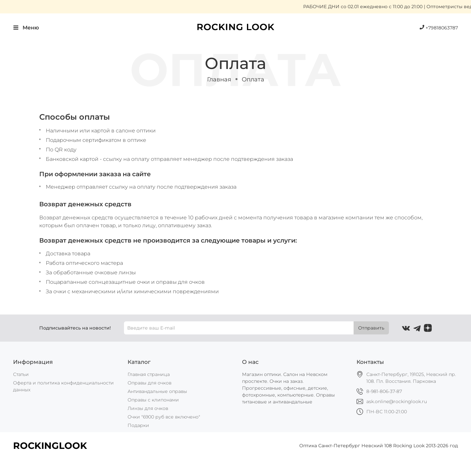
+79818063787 (439, 28)
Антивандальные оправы (157, 391)
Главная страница (149, 374)
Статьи (21, 374)
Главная (219, 79)
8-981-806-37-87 (384, 391)
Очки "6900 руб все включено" (164, 417)
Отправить (371, 328)
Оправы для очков (149, 383)
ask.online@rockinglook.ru (396, 401)
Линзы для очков (148, 408)
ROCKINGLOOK (50, 445)
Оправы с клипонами (153, 400)
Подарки (138, 425)
